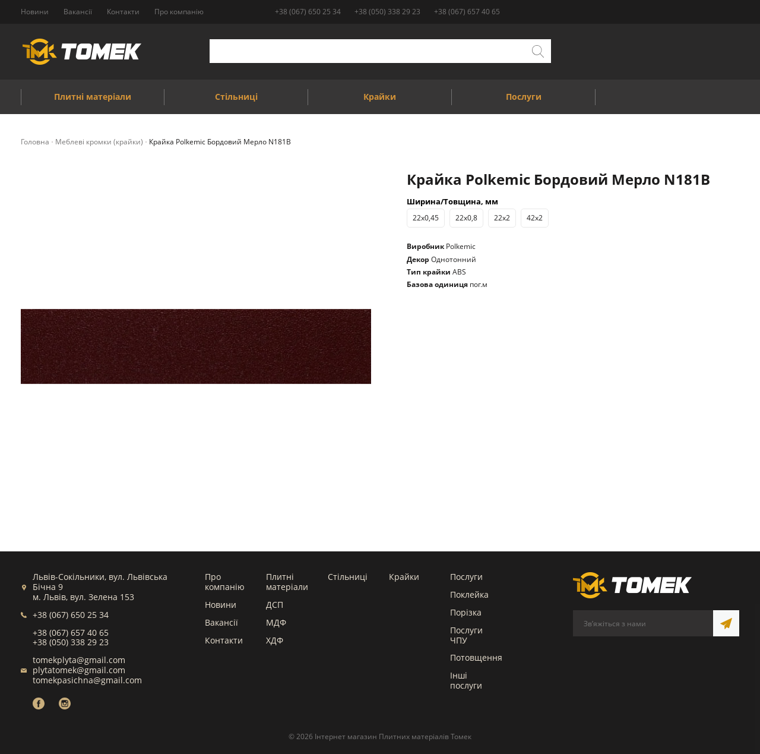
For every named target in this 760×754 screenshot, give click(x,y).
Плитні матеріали (287, 581)
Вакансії (221, 622)
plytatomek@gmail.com (79, 670)
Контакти (224, 640)
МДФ (276, 622)
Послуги (466, 576)
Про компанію (225, 581)
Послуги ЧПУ (466, 635)
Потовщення (476, 657)
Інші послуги (466, 680)
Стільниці (348, 576)
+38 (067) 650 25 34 (308, 12)
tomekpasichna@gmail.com (87, 680)
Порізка (466, 612)
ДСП (274, 604)
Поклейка (469, 594)
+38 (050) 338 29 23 (387, 12)
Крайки (404, 576)
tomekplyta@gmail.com (79, 659)
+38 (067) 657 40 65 (467, 12)
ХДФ (274, 640)
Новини (220, 604)
